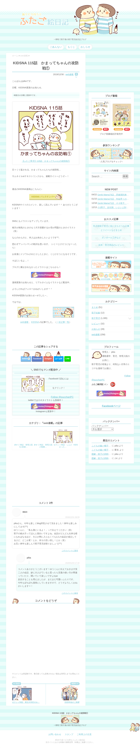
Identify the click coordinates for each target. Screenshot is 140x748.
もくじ (71, 47)
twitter (26, 359)
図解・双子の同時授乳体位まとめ (101, 454)
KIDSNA (35, 322)
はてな (59, 359)
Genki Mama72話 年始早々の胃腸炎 (113, 199)
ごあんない (56, 47)
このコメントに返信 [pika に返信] (70, 593)
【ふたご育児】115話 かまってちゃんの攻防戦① (46, 161)
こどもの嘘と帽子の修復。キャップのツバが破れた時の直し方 (101, 446)
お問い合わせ (54, 734)
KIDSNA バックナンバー (43, 196)
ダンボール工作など (111, 237)
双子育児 (96, 318)
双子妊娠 (96, 313)
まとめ (95, 307)
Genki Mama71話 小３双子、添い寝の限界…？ (113, 203)
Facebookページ (111, 406)
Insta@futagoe (45, 275)
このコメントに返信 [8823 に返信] (70, 551)
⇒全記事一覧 (62, 322)
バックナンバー (100, 426)
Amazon (97, 129)
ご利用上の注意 (84, 734)
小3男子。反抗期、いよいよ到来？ (113, 207)
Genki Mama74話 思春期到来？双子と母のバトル (113, 194)
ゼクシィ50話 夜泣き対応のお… (26, 694)
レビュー (96, 323)
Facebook (37, 359)
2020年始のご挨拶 (69, 694)
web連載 (70, 74)
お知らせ (96, 329)
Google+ (48, 359)
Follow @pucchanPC (62, 397)
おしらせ (85, 47)
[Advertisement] (46, 334)
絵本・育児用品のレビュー (111, 245)
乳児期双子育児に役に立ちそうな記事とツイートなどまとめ (111, 228)
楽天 (106, 129)
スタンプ (69, 734)
